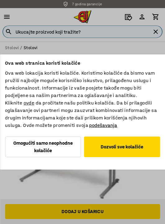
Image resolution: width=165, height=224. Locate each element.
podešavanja (103, 125)
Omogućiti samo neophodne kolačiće (43, 146)
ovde (29, 103)
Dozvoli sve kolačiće (122, 147)
